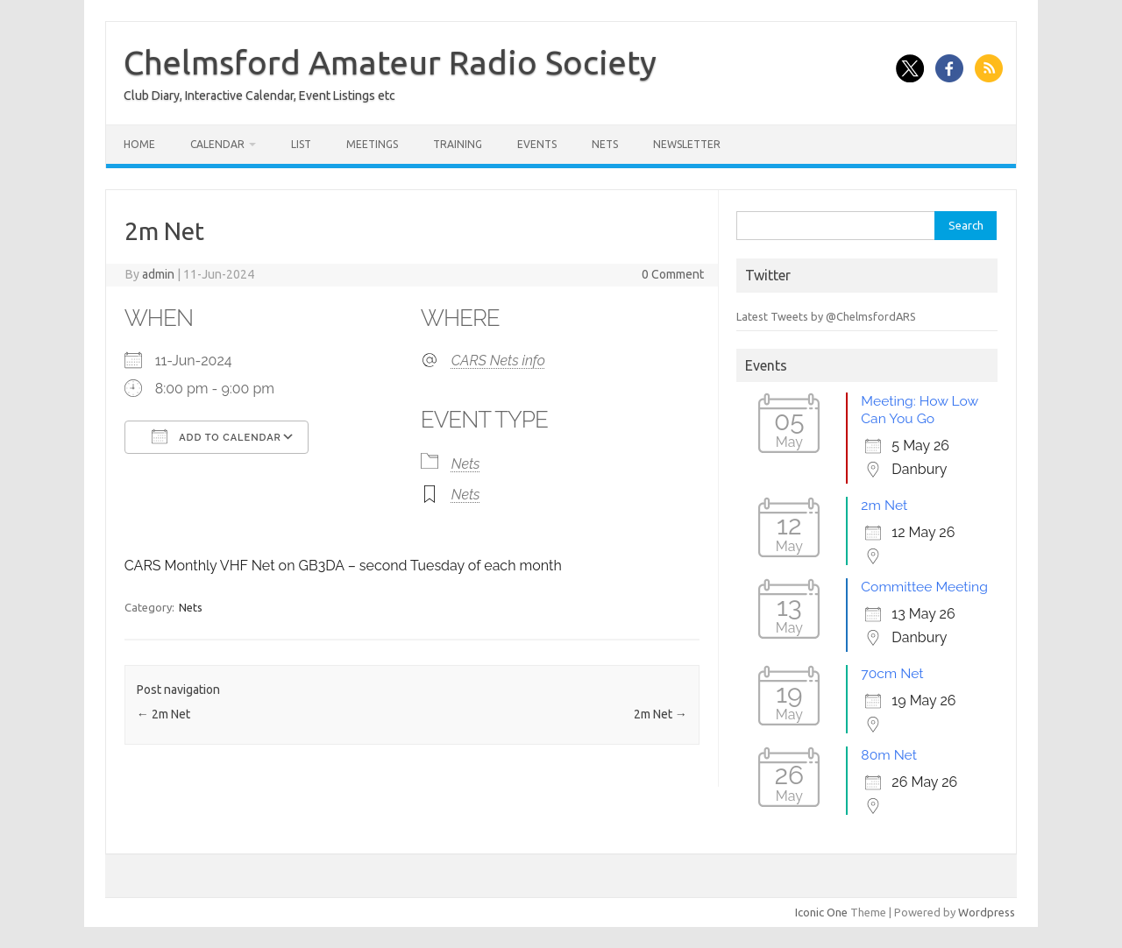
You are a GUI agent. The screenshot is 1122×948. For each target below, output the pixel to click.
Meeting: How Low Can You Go (919, 410)
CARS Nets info (498, 360)
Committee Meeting (924, 586)
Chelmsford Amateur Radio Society (390, 62)
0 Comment (673, 274)
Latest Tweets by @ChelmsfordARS (826, 316)
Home (139, 144)
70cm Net (892, 673)
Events (537, 144)
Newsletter (687, 144)
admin (158, 274)
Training (457, 144)
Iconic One (821, 912)
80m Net (889, 754)
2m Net (163, 714)
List (301, 144)
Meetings (372, 144)
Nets (605, 144)
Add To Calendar (216, 436)
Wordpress (986, 912)
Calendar (217, 144)
